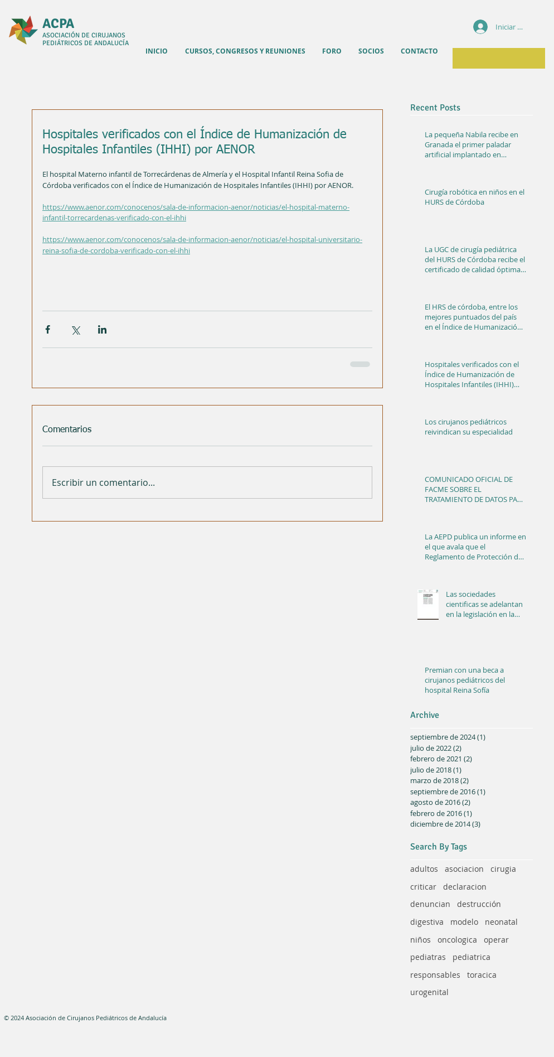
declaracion (465, 886)
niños (420, 939)
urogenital (429, 992)
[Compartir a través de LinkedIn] (102, 329)
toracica (482, 974)
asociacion (464, 868)
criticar (423, 886)
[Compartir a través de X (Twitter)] (75, 329)
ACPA (58, 23)
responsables (435, 974)
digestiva (427, 921)
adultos (424, 868)
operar (496, 939)
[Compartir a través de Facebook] (47, 329)
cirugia (503, 868)
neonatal (501, 921)
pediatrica (471, 957)
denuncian (430, 904)
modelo (464, 921)
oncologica (457, 939)
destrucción (479, 904)
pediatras (428, 957)
